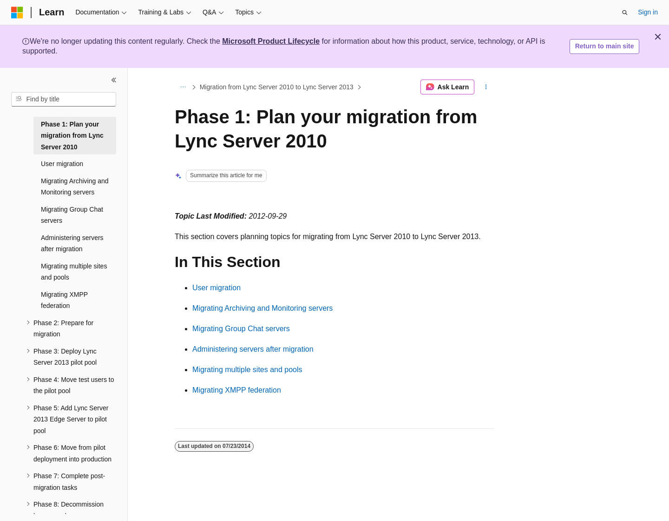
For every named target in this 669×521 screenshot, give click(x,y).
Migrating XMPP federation (236, 390)
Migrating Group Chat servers (241, 329)
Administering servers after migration (253, 349)
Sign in (648, 12)
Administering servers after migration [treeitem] (72, 243)
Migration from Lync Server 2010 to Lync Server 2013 (277, 87)
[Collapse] (114, 80)
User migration (216, 288)
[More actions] (486, 87)
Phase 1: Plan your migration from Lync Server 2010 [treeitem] (72, 135)
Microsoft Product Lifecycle (271, 41)
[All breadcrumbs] (183, 87)
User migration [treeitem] (62, 163)
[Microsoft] (17, 13)
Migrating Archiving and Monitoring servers (262, 308)
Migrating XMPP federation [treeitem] (64, 300)
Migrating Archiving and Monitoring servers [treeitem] (75, 186)
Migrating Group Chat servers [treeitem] (72, 215)
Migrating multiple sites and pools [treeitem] (74, 271)
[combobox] (63, 99)
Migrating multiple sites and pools (247, 370)
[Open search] (625, 12)
